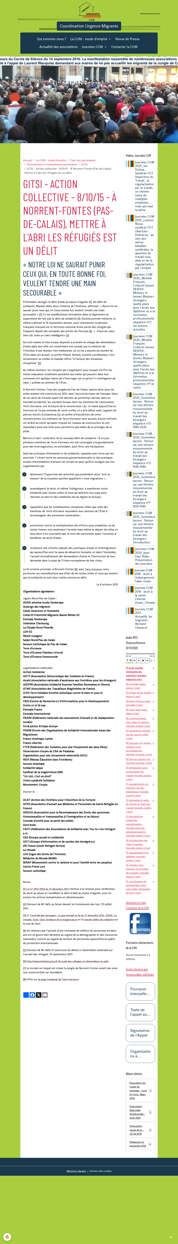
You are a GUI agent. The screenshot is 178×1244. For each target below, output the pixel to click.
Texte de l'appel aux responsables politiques (139, 1075)
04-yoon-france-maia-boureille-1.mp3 (139, 725)
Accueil (27, 168)
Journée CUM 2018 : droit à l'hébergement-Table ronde (145, 595)
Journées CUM (93, 55)
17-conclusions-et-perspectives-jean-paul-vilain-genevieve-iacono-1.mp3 (137, 947)
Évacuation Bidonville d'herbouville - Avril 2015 (140, 1178)
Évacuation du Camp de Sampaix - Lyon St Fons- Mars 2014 (140, 1155)
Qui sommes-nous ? (51, 47)
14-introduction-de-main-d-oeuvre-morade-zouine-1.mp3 (138, 896)
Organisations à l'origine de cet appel (140, 1117)
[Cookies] (7, 1237)
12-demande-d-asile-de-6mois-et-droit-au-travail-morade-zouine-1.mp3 (138, 849)
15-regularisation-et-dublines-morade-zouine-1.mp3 (138, 912)
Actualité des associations (58, 55)
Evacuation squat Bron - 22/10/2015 (140, 1197)
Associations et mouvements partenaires (52, 172)
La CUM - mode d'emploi (89, 47)
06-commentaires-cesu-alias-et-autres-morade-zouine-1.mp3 (138, 748)
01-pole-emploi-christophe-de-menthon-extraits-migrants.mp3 (137, 693)
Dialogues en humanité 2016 (140, 1212)
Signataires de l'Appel (140, 1096)
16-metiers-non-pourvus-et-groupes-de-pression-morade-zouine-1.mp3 (139, 927)
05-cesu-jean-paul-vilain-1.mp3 (137, 734)
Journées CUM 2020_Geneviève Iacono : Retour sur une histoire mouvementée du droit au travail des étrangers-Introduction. (144, 543)
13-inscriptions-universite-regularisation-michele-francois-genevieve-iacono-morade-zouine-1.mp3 (137, 872)
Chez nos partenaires (83, 168)
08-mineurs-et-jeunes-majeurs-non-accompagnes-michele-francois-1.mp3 (138, 781)
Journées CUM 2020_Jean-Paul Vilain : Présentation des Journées (144, 573)
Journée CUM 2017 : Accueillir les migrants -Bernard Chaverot (145, 637)
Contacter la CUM (124, 55)
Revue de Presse (127, 47)
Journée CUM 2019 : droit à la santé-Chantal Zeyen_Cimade (145, 614)
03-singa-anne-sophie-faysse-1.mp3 (138, 716)
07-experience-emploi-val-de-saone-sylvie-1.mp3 (137, 763)
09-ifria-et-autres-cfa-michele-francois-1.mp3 (137, 798)
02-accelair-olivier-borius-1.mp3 (137, 707)
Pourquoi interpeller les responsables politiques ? (140, 1055)
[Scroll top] (171, 1237)
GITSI (84, 172)
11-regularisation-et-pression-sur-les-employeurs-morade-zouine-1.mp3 (139, 831)
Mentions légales (75, 1239)
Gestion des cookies (101, 1239)
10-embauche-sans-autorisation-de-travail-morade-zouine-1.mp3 (137, 814)
